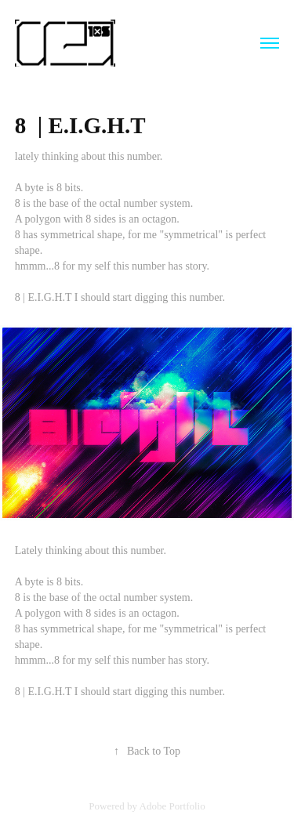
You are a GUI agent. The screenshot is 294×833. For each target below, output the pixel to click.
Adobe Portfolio (172, 806)
